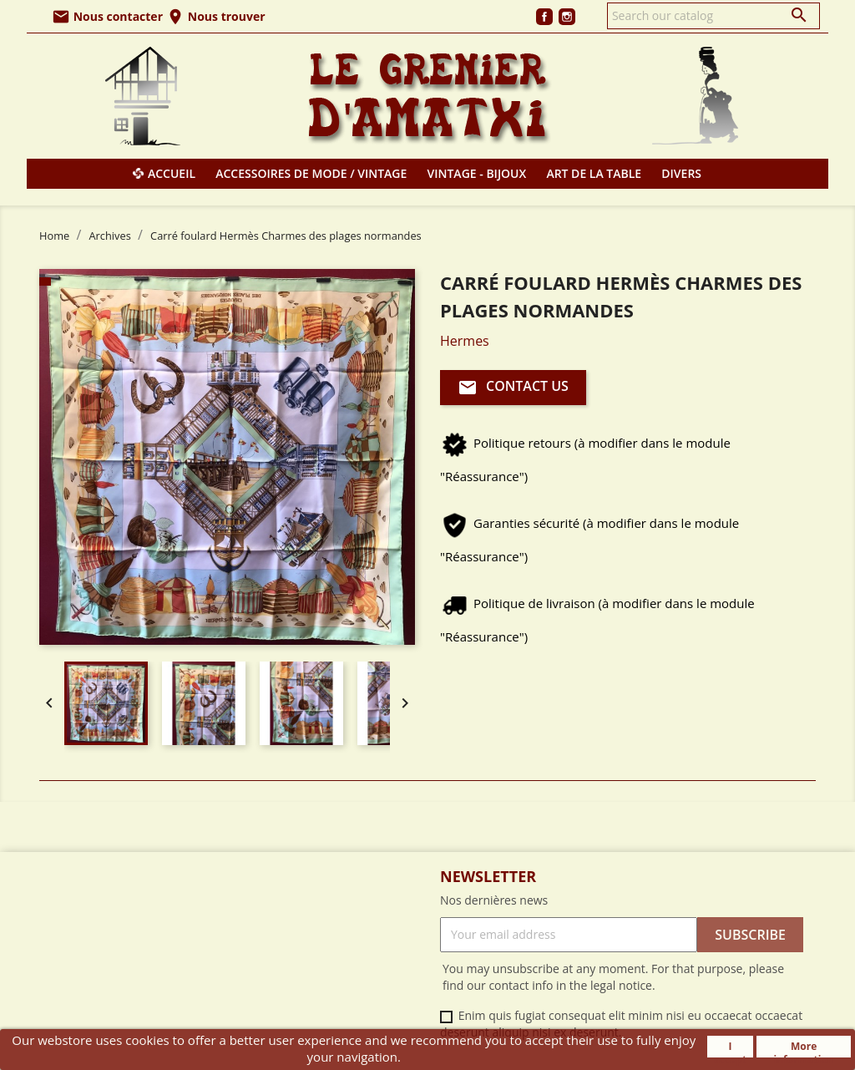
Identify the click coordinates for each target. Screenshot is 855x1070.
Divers (681, 173)
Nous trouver (215, 16)
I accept (730, 1048)
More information (804, 1048)
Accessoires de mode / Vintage (311, 173)
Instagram (567, 16)
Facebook (544, 16)
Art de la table (593, 173)
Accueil (171, 173)
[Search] (713, 16)
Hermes (464, 341)
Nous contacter (107, 16)
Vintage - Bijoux (477, 173)
